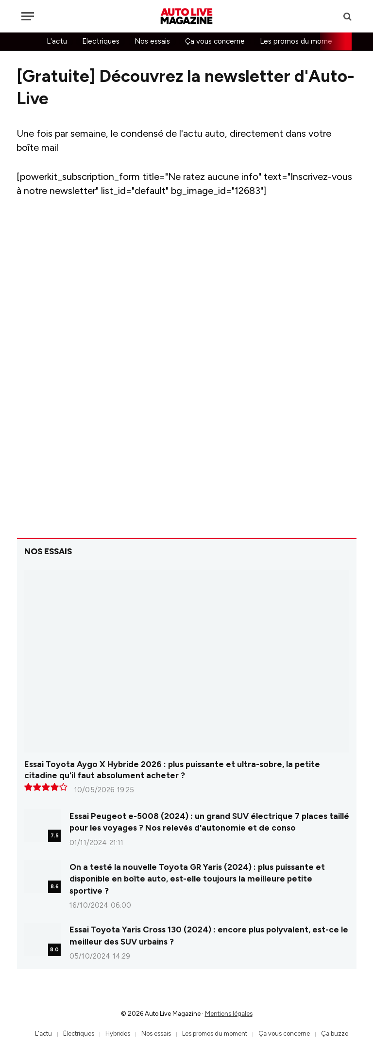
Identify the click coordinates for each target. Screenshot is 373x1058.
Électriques (78, 1033)
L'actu (57, 41)
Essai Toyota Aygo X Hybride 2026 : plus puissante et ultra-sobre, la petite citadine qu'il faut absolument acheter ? (172, 769)
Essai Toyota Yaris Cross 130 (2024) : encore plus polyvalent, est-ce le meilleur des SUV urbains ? (208, 935)
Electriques (100, 41)
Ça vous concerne (215, 41)
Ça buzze (334, 1033)
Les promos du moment (299, 41)
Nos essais (152, 41)
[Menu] (27, 16)
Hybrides (117, 1033)
